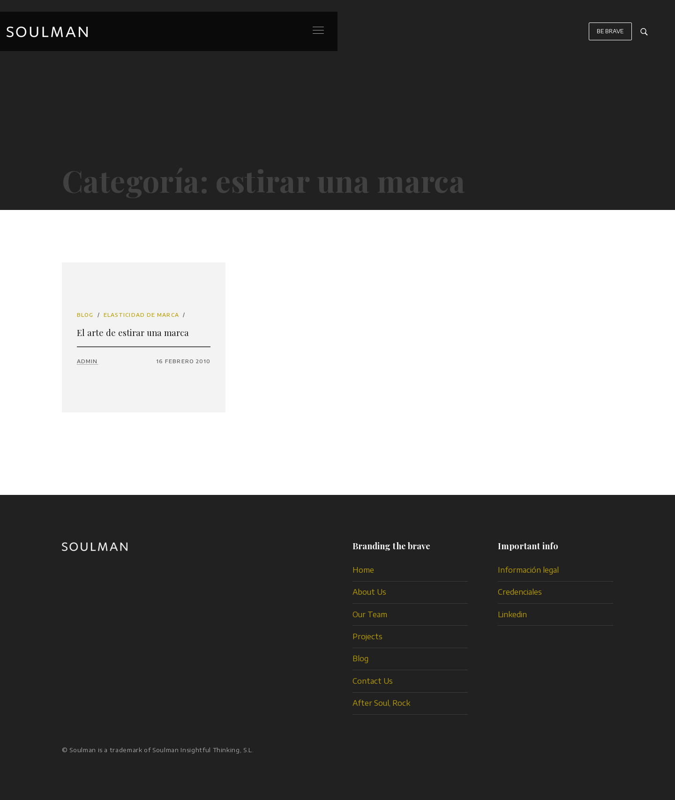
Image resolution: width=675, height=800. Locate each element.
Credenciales (520, 592)
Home (363, 570)
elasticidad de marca (141, 315)
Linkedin (512, 614)
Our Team (369, 614)
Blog (85, 315)
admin (87, 361)
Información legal (528, 570)
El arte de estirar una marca (133, 332)
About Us (369, 592)
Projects (367, 636)
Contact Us (372, 681)
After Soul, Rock (381, 703)
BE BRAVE (610, 35)
